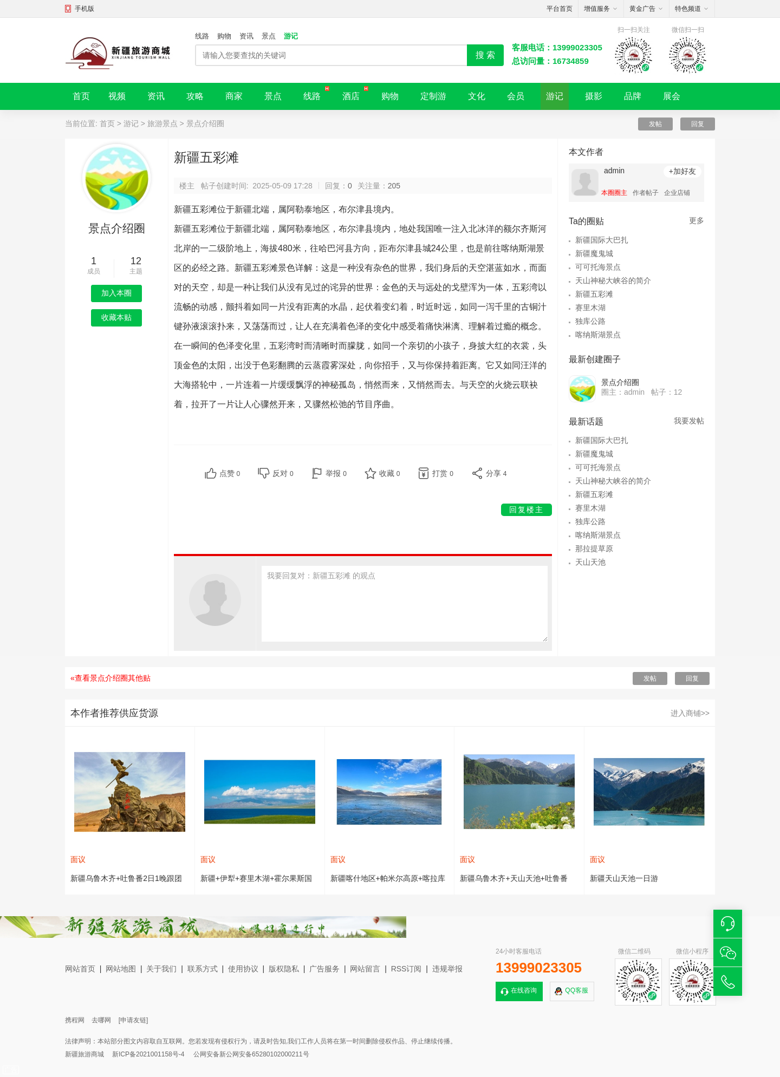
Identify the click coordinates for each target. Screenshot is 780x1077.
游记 (291, 36)
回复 (697, 124)
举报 (336, 473)
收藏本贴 (116, 317)
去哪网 (101, 1020)
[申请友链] (133, 1020)
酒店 (351, 96)
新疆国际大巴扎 (601, 240)
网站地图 (121, 968)
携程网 (74, 1020)
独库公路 (590, 321)
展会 (671, 96)
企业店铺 (677, 193)
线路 (202, 36)
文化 (476, 96)
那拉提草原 (594, 548)
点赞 (229, 473)
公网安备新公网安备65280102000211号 (251, 1054)
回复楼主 (526, 509)
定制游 (433, 96)
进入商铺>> (690, 713)
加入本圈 (116, 293)
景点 (269, 36)
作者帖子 (646, 193)
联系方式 (202, 968)
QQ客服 (576, 990)
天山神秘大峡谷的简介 (613, 280)
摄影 (593, 96)
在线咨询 (524, 990)
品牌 (632, 96)
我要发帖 (689, 420)
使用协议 (243, 968)
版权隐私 (284, 968)
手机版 (84, 8)
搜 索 (485, 55)
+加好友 (682, 171)
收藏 (389, 473)
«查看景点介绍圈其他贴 (110, 678)
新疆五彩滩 (594, 294)
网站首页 (80, 968)
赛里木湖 (590, 307)
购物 (224, 36)
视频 (117, 96)
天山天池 (590, 562)
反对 (283, 473)
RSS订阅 (406, 968)
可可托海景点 (598, 267)
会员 (515, 96)
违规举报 (447, 968)
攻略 (195, 96)
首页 (81, 96)
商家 (234, 96)
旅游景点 (162, 123)
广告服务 (324, 968)
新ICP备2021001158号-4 (148, 1054)
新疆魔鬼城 (594, 253)
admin (614, 170)
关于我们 (161, 968)
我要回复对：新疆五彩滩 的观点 (404, 603)
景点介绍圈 (205, 123)
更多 (696, 220)
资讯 (246, 36)
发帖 (655, 124)
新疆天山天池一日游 (624, 878)
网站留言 (365, 968)
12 (136, 261)
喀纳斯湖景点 (598, 334)
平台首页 (560, 8)
